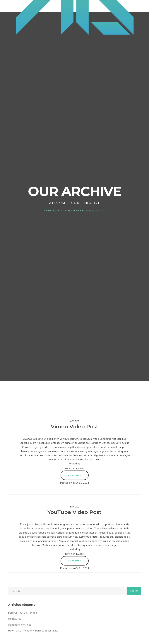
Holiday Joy (14, 619)
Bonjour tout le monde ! (22, 612)
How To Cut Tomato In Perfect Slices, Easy (33, 630)
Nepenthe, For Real (19, 624)
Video (76, 421)
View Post (74, 475)
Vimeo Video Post (74, 426)
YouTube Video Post (74, 512)
